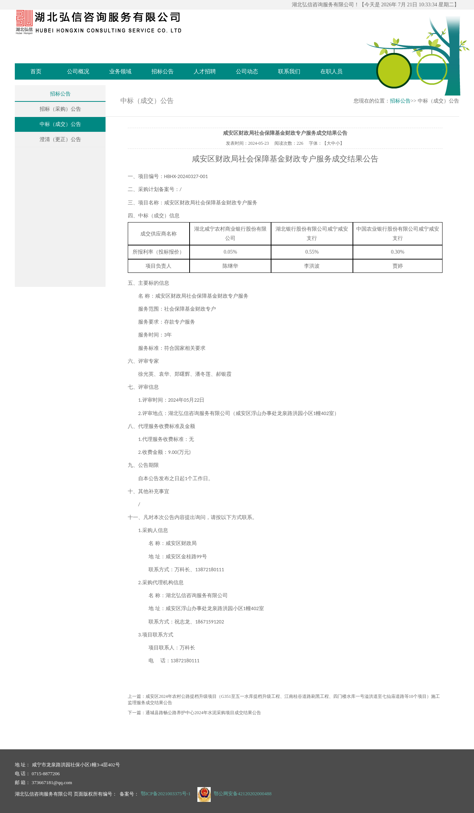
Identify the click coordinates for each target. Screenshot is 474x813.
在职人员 (331, 71)
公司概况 (78, 71)
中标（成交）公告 (60, 124)
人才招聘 (205, 71)
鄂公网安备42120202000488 (242, 793)
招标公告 (162, 71)
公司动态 (247, 71)
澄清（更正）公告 (60, 139)
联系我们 (289, 71)
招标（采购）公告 (60, 109)
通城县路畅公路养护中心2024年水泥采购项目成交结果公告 (203, 712)
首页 (35, 71)
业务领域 (120, 71)
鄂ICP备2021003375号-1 (166, 793)
